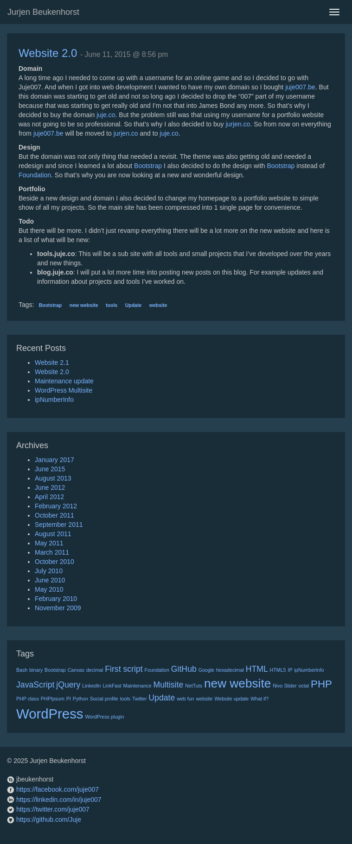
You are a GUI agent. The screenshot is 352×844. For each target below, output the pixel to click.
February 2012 (56, 506)
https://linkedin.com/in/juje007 (59, 799)
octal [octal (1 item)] (304, 685)
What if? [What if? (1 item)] (259, 698)
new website (84, 305)
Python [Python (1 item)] (80, 698)
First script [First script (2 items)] (123, 669)
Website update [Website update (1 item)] (231, 698)
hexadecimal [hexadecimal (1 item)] (230, 670)
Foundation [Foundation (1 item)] (157, 670)
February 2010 (56, 598)
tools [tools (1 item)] (125, 698)
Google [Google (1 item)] (206, 670)
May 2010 (49, 589)
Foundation (35, 175)
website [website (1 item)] (204, 698)
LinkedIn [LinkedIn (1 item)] (91, 685)
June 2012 (50, 487)
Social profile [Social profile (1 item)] (104, 698)
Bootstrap (148, 165)
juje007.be (300, 87)
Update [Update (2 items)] (161, 697)
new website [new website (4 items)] (237, 683)
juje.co (105, 115)
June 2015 (50, 469)
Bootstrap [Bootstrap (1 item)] (55, 670)
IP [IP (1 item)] (290, 670)
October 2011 (54, 515)
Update (133, 305)
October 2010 (54, 561)
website (158, 305)
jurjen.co (237, 124)
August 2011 (53, 534)
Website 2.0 (48, 53)
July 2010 (49, 571)
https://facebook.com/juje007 (57, 789)
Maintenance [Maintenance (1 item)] (137, 685)
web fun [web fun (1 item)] (185, 698)
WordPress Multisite (63, 390)
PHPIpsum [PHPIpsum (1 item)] (52, 698)
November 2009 (58, 608)
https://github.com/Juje (48, 819)
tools (111, 305)
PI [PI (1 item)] (68, 698)
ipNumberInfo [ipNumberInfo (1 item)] (309, 670)
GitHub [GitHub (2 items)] (184, 669)
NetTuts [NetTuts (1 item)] (193, 685)
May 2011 (49, 543)
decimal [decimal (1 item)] (94, 670)
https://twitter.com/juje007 (53, 809)
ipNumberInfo (54, 399)
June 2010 (50, 580)
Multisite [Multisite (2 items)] (169, 684)
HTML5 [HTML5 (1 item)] (278, 670)
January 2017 (54, 459)
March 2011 (52, 552)
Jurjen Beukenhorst (43, 12)
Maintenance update (64, 381)
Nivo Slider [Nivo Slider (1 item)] (285, 685)
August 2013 (53, 478)
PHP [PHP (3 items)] (321, 684)
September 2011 (59, 524)
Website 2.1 (52, 362)
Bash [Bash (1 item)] (21, 670)
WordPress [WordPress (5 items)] (49, 713)
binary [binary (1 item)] (36, 670)
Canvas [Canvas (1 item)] (76, 670)
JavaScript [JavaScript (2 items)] (35, 684)
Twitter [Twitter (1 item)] (139, 698)
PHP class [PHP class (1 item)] (27, 698)
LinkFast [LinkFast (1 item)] (111, 685)
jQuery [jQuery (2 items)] (68, 684)
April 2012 (49, 496)
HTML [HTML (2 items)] (257, 669)
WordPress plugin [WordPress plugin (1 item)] (104, 716)
